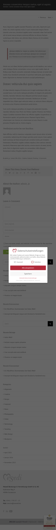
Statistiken (36, 262)
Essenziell (18, 262)
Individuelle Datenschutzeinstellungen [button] (28, 278)
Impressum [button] (37, 280)
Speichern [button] (28, 273)
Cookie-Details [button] (19, 280)
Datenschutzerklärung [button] (29, 280)
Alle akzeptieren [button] (28, 267)
